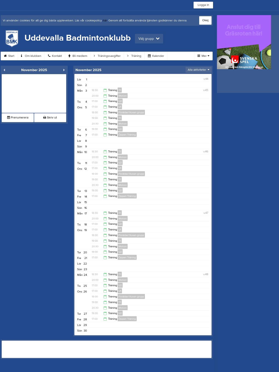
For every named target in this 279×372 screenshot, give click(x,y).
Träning (134, 56)
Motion (123, 95)
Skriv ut (50, 118)
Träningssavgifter (107, 56)
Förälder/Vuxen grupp (131, 112)
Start (9, 56)
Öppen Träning (127, 134)
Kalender (156, 56)
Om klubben (31, 56)
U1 (120, 107)
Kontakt (55, 56)
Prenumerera (17, 118)
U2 (120, 101)
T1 (120, 90)
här (105, 20)
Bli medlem (78, 56)
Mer (203, 56)
